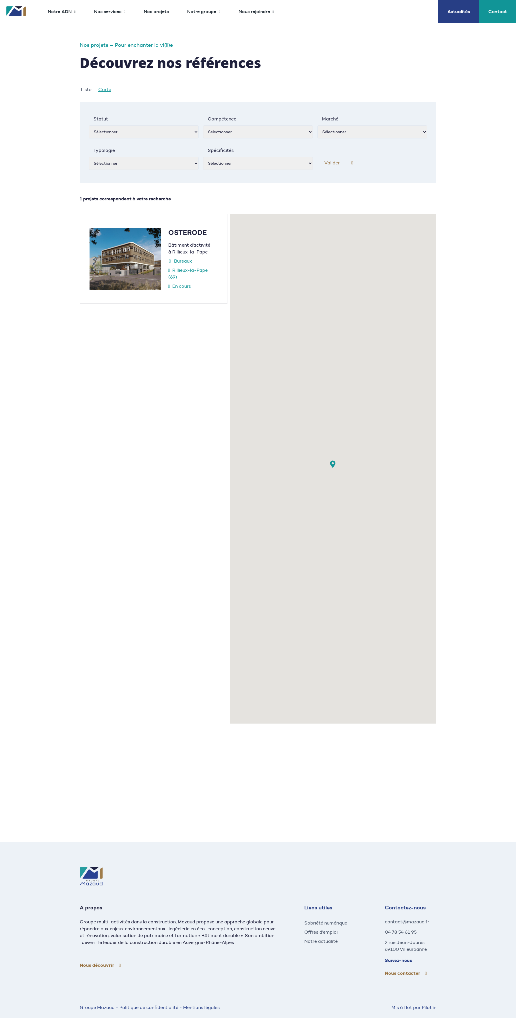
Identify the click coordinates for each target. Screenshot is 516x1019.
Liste (86, 89)
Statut (100, 119)
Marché (330, 119)
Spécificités (221, 150)
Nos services (107, 11)
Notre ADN (60, 11)
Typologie (104, 150)
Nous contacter (402, 973)
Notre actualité (321, 941)
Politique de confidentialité (148, 1007)
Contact (497, 11)
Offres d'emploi (321, 932)
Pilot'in (429, 1007)
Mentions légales (201, 1007)
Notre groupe (201, 11)
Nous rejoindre (254, 11)
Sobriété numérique (325, 923)
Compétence (222, 119)
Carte (104, 89)
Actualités (458, 11)
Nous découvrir (97, 965)
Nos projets (156, 11)
